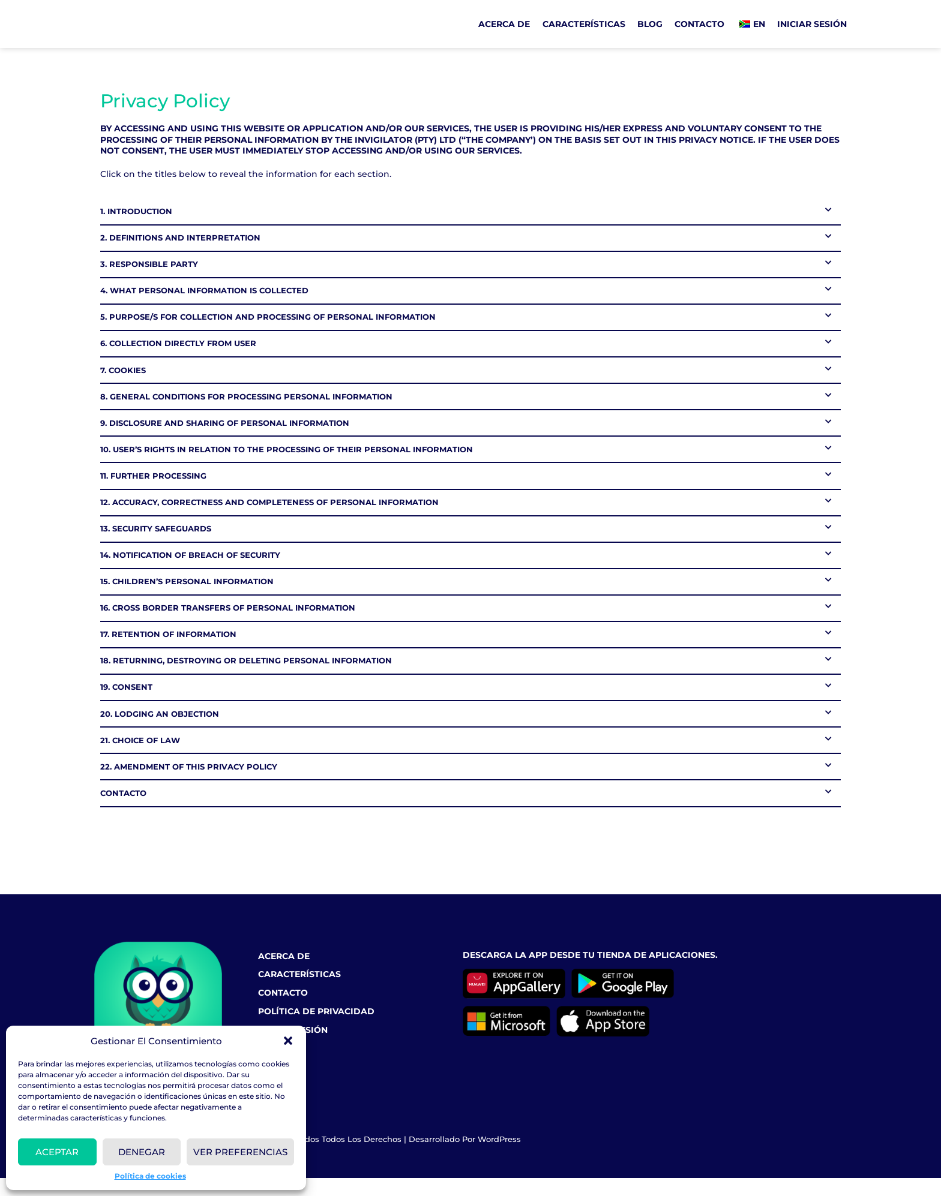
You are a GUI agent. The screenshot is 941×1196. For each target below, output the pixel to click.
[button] (288, 1041)
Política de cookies (150, 1175)
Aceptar (57, 1152)
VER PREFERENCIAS (240, 1152)
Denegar (141, 1152)
